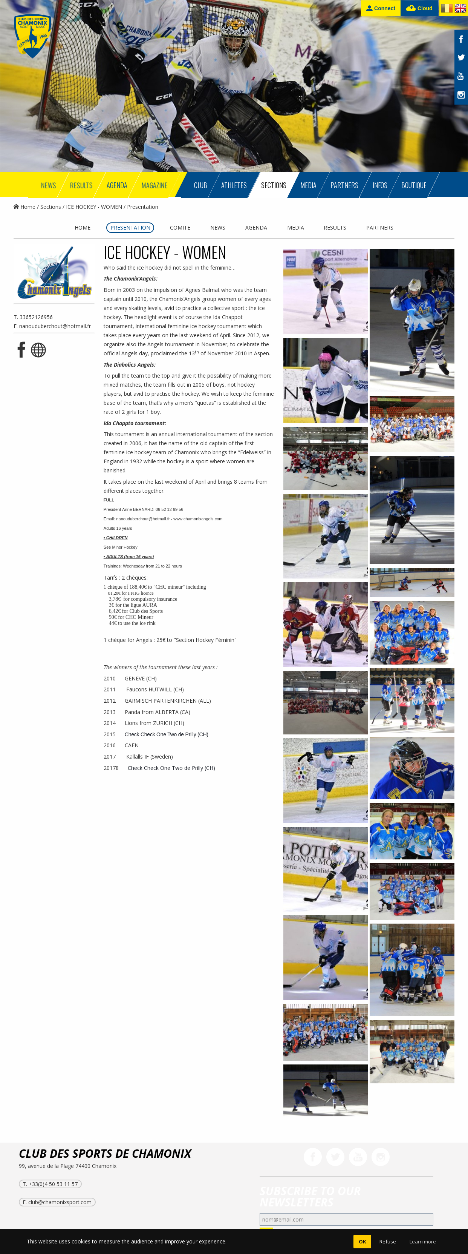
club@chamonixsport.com (60, 1202)
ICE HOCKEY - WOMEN (94, 206)
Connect (380, 8)
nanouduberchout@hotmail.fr (55, 326)
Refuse (387, 1241)
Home (24, 206)
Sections (50, 206)
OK (362, 1241)
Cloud (419, 8)
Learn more (423, 1241)
